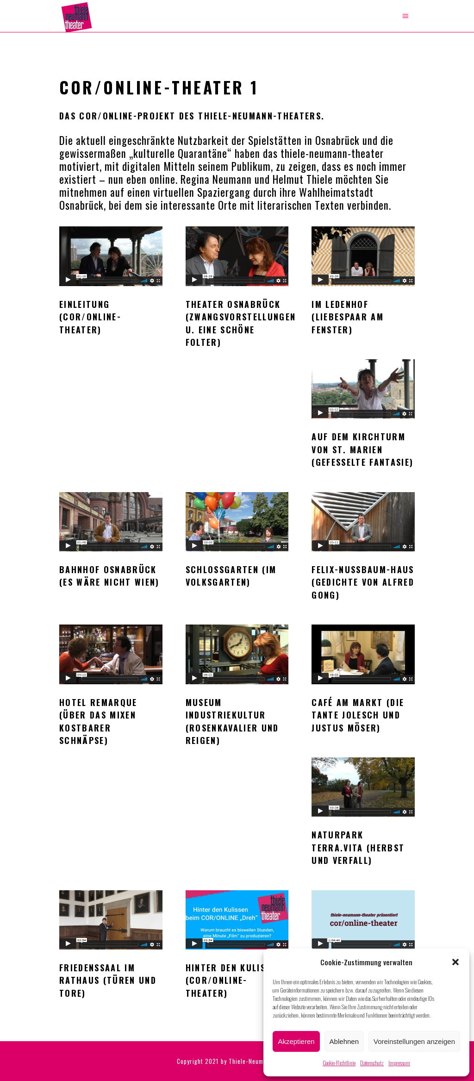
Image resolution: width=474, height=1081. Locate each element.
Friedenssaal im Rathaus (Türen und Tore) (107, 980)
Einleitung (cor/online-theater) (90, 317)
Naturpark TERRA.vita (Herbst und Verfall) (358, 847)
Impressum (399, 1063)
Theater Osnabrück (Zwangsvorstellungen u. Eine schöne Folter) (241, 323)
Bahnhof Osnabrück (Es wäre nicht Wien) (109, 575)
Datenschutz (372, 1063)
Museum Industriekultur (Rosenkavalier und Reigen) (232, 721)
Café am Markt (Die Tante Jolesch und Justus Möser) (358, 715)
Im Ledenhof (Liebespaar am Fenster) (348, 317)
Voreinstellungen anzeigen (414, 1041)
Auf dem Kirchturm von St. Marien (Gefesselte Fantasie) (362, 449)
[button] (455, 962)
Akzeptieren (296, 1041)
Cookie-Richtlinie (339, 1063)
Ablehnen (344, 1041)
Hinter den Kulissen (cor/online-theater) (233, 980)
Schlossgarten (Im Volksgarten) (231, 575)
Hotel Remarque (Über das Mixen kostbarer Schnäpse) (98, 721)
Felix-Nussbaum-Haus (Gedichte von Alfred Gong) (363, 582)
